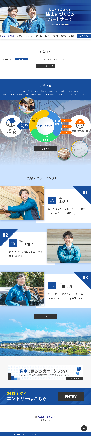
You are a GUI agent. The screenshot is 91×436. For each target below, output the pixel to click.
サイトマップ (36, 434)
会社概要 (71, 36)
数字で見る (39, 36)
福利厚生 (55, 36)
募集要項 (63, 36)
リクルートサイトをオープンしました (33, 59)
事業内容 (20, 36)
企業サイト (45, 418)
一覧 (45, 66)
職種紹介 (47, 36)
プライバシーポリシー (21, 434)
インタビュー (29, 36)
